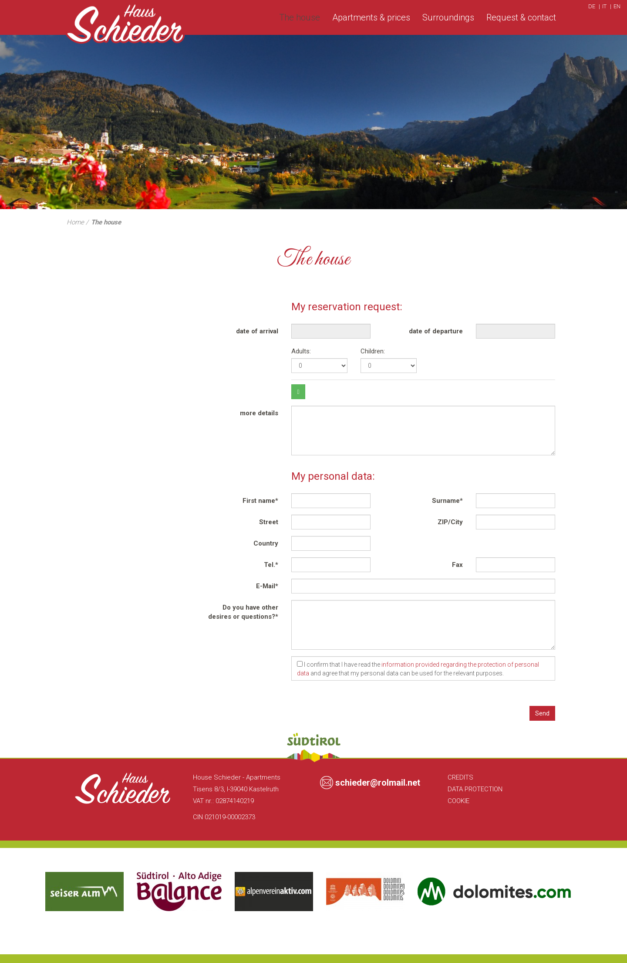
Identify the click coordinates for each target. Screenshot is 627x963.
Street (268, 522)
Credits (460, 777)
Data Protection (475, 789)
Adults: (301, 351)
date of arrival (257, 331)
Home (75, 222)
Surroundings (448, 17)
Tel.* (271, 565)
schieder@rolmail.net (377, 782)
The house (299, 17)
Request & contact (521, 17)
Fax (457, 565)
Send (542, 713)
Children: (373, 351)
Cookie (458, 801)
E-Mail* (267, 586)
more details (259, 413)
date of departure (436, 331)
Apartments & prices (371, 17)
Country (265, 543)
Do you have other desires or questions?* (243, 612)
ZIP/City (450, 522)
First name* (260, 501)
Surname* (447, 501)
